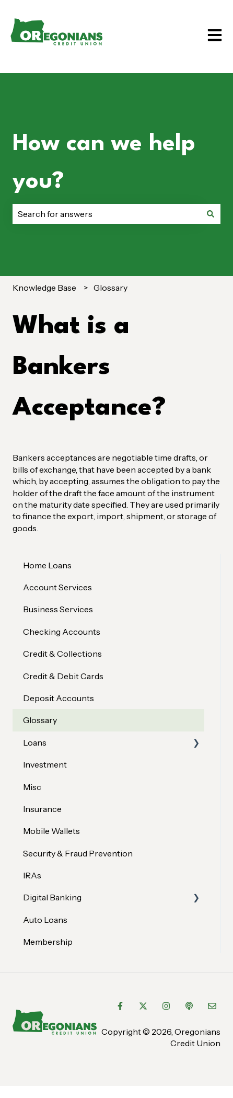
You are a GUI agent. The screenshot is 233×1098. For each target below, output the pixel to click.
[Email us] (212, 1006)
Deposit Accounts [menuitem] (58, 698)
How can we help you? (104, 162)
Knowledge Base (44, 287)
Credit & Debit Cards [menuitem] (63, 676)
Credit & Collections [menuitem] (62, 653)
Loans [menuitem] (34, 742)
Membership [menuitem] (48, 941)
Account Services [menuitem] (57, 587)
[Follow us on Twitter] (143, 1006)
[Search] (210, 214)
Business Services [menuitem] (58, 609)
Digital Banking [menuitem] (52, 897)
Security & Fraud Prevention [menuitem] (78, 853)
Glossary (110, 287)
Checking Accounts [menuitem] (61, 631)
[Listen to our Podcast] (189, 1006)
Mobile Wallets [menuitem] (51, 831)
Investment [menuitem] (45, 764)
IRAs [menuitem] (32, 875)
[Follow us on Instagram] (166, 1006)
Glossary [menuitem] (40, 720)
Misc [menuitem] (32, 787)
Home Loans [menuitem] (47, 565)
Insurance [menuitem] (42, 809)
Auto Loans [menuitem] (45, 919)
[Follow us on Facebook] (120, 1006)
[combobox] (107, 214)
